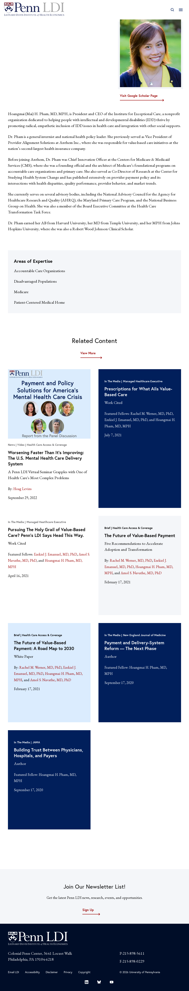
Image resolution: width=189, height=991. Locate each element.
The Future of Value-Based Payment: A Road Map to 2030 (44, 645)
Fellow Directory (39, 22)
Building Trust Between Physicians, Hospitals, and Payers (48, 752)
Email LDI (13, 972)
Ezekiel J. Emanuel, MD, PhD (125, 419)
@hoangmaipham (23, 73)
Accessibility (32, 972)
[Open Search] (172, 10)
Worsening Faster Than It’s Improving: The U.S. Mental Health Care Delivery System (46, 458)
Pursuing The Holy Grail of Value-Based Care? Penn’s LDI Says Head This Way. (46, 532)
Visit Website (18, 63)
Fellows (14, 22)
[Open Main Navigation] (180, 10)
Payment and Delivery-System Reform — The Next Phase (134, 645)
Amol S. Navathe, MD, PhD (141, 573)
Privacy (68, 972)
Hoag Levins (22, 488)
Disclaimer (52, 972)
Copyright (84, 972)
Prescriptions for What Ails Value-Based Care (138, 391)
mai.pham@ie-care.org (24, 67)
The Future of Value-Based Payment (139, 535)
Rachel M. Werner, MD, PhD (151, 413)
